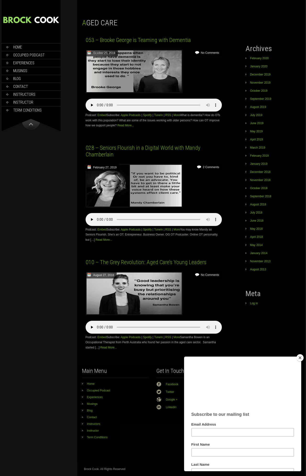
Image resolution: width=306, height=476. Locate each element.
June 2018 (256, 220)
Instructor (23, 102)
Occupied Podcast (29, 55)
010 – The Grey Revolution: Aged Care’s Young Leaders (146, 262)
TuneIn (158, 115)
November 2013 (260, 261)
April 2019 (256, 139)
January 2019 (259, 164)
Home (17, 47)
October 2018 (259, 188)
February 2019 (259, 155)
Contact (20, 86)
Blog (17, 78)
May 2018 (256, 228)
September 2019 (260, 99)
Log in (254, 303)
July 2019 (256, 115)
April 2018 (256, 237)
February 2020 (259, 58)
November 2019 (260, 82)
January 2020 (259, 66)
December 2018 (260, 172)
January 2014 (259, 253)
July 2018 (256, 212)
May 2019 (256, 131)
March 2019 (257, 147)
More (177, 115)
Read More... (125, 125)
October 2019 (259, 90)
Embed (102, 115)
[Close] (300, 357)
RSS (168, 115)
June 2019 (256, 123)
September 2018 (260, 196)
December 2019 (260, 74)
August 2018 (258, 204)
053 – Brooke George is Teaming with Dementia (138, 40)
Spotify (147, 115)
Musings (20, 71)
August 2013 (258, 269)
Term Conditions (27, 110)
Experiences (23, 63)
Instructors (24, 94)
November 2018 (260, 180)
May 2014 (256, 245)
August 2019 (258, 107)
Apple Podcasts (131, 115)
